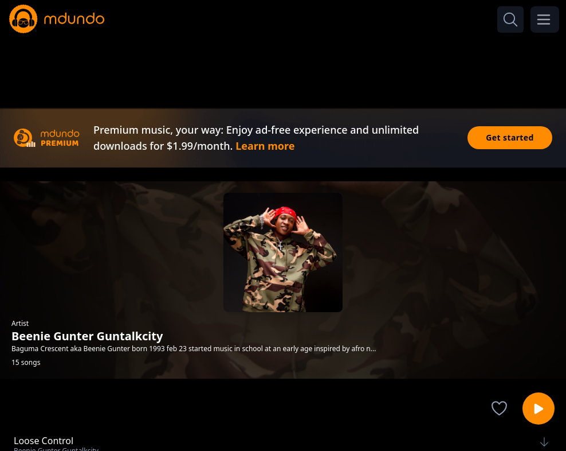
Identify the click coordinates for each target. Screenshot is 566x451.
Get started (510, 137)
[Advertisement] (283, 68)
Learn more (264, 146)
